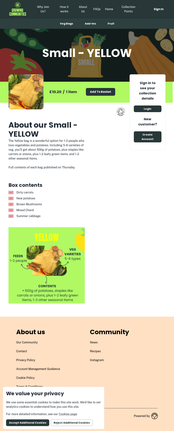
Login (147, 109)
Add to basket (100, 92)
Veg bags (66, 23)
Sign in (158, 9)
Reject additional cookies (72, 423)
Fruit (111, 23)
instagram (97, 360)
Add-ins (90, 23)
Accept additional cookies (27, 423)
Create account (148, 137)
